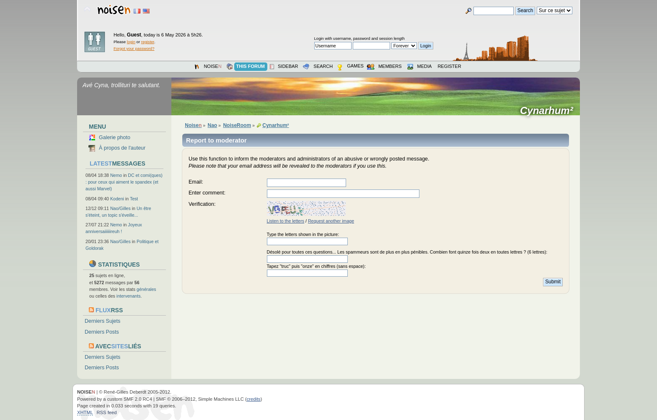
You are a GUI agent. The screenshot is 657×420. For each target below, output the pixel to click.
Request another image (331, 220)
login (131, 41)
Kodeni (117, 198)
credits (254, 399)
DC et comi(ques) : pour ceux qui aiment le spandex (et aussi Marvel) (124, 182)
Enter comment (206, 193)
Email (195, 182)
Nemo (116, 175)
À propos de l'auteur (122, 148)
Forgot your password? (134, 48)
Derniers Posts (102, 332)
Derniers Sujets (102, 321)
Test (134, 198)
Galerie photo (114, 137)
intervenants (128, 295)
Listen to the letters (286, 220)
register (147, 41)
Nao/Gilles (120, 208)
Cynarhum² (549, 111)
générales (146, 289)
